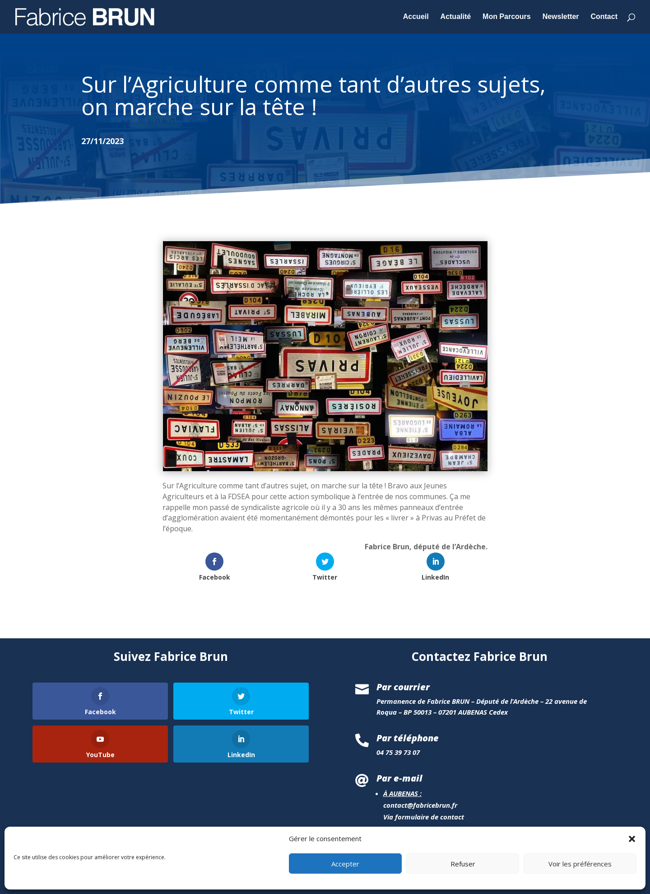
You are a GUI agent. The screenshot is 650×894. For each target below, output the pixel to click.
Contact (604, 17)
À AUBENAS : (402, 793)
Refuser (462, 878)
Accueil (416, 17)
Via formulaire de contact (423, 816)
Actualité (456, 17)
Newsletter (561, 17)
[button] (631, 854)
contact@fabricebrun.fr (420, 805)
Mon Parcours (507, 17)
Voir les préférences (580, 878)
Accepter (345, 878)
